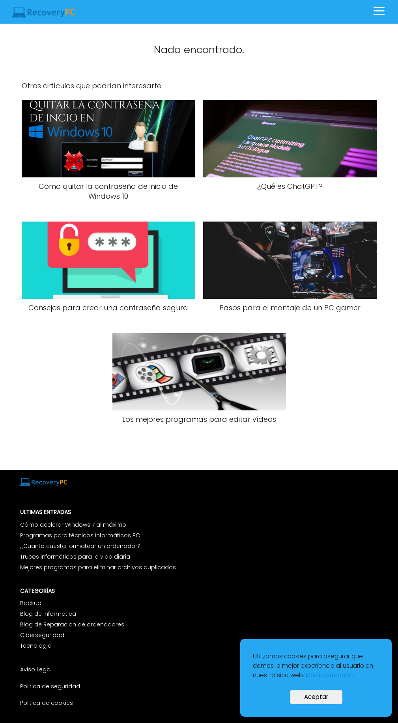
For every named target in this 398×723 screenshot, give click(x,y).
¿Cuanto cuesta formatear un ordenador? (80, 546)
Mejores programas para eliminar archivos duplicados (98, 567)
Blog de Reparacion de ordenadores (72, 624)
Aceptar (316, 697)
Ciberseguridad (42, 635)
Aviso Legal (36, 669)
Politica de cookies (46, 703)
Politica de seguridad (50, 686)
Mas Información (330, 675)
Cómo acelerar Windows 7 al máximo (73, 525)
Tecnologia (36, 646)
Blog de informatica (48, 614)
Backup (30, 603)
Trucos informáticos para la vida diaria (75, 557)
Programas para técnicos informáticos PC (80, 535)
